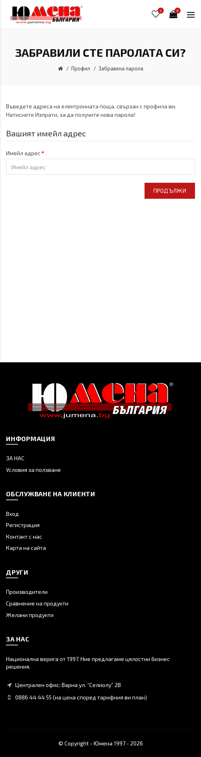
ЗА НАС (15, 458)
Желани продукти (30, 614)
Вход (12, 513)
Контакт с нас (24, 536)
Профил (80, 68)
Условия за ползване (33, 469)
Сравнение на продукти (37, 603)
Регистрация (23, 524)
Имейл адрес (23, 153)
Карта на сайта (26, 547)
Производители (27, 591)
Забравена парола (120, 68)
